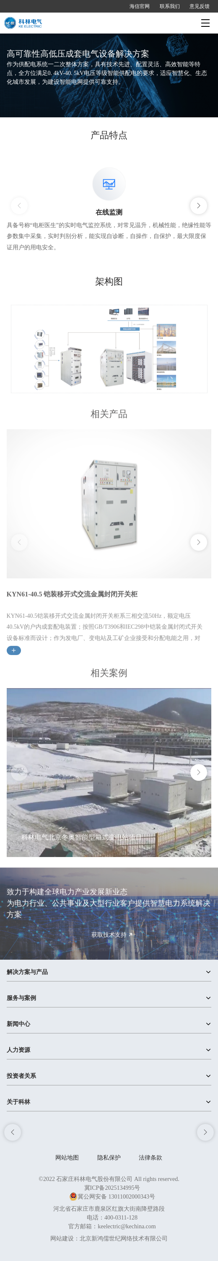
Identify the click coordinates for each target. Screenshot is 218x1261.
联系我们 (170, 6)
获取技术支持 (113, 943)
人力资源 (18, 1050)
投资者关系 (21, 1076)
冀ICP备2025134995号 (112, 1188)
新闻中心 (18, 1024)
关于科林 (18, 1102)
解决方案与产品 (27, 972)
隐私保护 (109, 1158)
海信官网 (140, 6)
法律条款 (150, 1158)
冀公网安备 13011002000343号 (112, 1197)
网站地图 (67, 1158)
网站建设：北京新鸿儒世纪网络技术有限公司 (109, 1238)
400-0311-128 (121, 1217)
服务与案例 (21, 998)
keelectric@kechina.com (127, 1226)
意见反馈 (199, 6)
